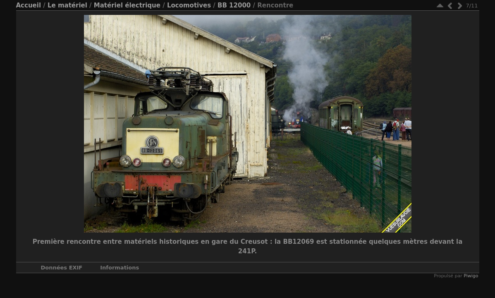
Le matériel (67, 5)
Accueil (28, 5)
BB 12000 (234, 5)
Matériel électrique (127, 5)
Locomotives (189, 5)
